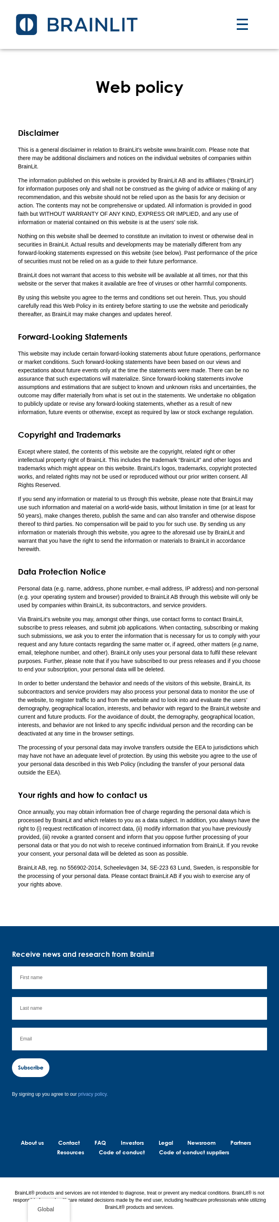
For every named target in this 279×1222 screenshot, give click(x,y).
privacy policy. (93, 1094)
